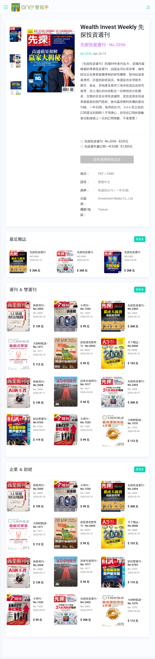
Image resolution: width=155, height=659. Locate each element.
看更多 (140, 239)
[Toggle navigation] (148, 7)
